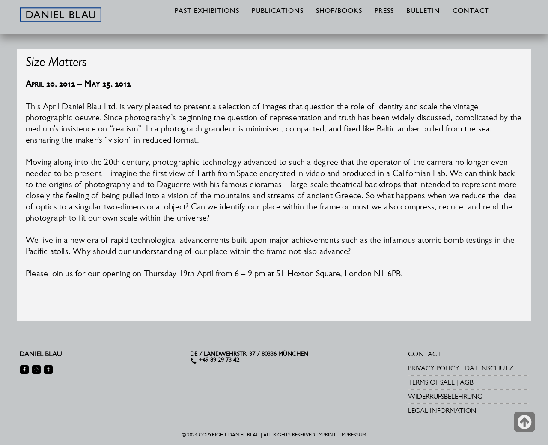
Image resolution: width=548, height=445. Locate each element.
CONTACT (471, 11)
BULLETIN (423, 11)
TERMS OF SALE (431, 382)
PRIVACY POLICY (433, 368)
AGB (467, 382)
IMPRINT (326, 435)
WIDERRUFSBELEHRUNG (445, 396)
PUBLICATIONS (277, 11)
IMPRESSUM (353, 435)
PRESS (384, 11)
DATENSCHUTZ (489, 368)
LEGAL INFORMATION (442, 410)
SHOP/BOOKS (339, 11)
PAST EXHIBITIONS (207, 11)
